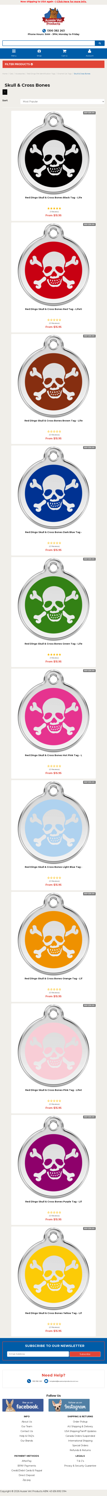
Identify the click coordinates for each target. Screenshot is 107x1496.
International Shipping (80, 1440)
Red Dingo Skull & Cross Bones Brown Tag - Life (53, 420)
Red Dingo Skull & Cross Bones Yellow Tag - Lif (53, 1313)
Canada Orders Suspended (80, 1436)
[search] (100, 43)
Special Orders (80, 1445)
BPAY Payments (27, 1465)
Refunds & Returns (80, 1450)
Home (4, 74)
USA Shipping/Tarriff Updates (80, 1431)
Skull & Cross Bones (82, 74)
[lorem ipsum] (48, 43)
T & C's (80, 1461)
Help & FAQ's (26, 1436)
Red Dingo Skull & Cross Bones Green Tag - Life (53, 643)
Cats (11, 74)
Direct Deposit (27, 1475)
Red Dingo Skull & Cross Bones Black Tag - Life (53, 197)
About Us (27, 1421)
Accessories (20, 74)
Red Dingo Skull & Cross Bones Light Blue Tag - (53, 867)
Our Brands (27, 1440)
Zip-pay (27, 1480)
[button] (53, 210)
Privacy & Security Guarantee (80, 1465)
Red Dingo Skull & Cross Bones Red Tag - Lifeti (53, 309)
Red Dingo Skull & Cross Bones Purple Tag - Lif (53, 1201)
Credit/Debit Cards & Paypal (26, 1470)
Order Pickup (80, 1421)
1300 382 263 (53, 30)
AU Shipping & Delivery (80, 1426)
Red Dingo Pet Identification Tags (41, 74)
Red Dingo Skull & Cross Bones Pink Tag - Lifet (53, 1090)
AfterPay (27, 1461)
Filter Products (19, 64)
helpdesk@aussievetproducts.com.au (61, 1381)
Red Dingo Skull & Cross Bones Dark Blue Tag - (53, 532)
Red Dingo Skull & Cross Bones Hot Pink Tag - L (53, 755)
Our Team (26, 1426)
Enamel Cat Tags (65, 74)
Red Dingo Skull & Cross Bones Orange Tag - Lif (53, 978)
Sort (5, 100)
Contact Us (27, 1431)
